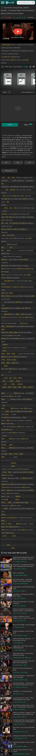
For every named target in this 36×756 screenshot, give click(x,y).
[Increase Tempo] (10, 66)
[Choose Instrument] (9, 92)
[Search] (33, 3)
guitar (5, 92)
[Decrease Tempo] (2, 66)
